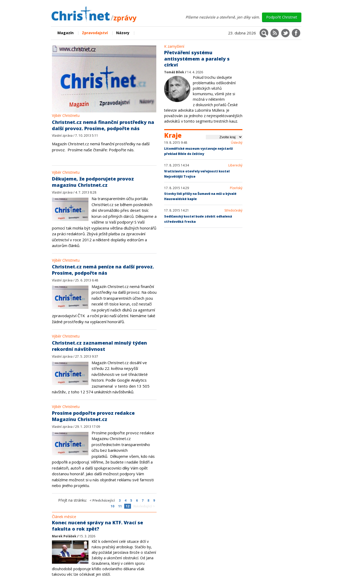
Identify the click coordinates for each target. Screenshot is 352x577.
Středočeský (233, 210)
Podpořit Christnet (281, 17)
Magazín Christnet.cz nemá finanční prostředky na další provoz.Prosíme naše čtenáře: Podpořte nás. (101, 146)
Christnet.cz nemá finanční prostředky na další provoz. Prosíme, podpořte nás (103, 125)
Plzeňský (236, 188)
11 (120, 506)
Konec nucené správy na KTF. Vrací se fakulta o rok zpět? (97, 525)
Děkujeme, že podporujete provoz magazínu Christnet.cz (93, 182)
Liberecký (235, 165)
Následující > (144, 506)
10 (112, 506)
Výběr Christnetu (66, 115)
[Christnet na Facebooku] (296, 33)
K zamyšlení (174, 46)
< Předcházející (102, 500)
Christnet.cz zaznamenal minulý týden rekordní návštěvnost (99, 346)
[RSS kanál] (274, 33)
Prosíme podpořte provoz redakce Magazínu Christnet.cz (93, 416)
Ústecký (236, 143)
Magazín (65, 32)
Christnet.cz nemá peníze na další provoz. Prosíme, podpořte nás (103, 269)
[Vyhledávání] (264, 33)
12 (127, 506)
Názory (122, 32)
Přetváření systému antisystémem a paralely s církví (197, 58)
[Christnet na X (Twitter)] (285, 33)
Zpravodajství (95, 32)
